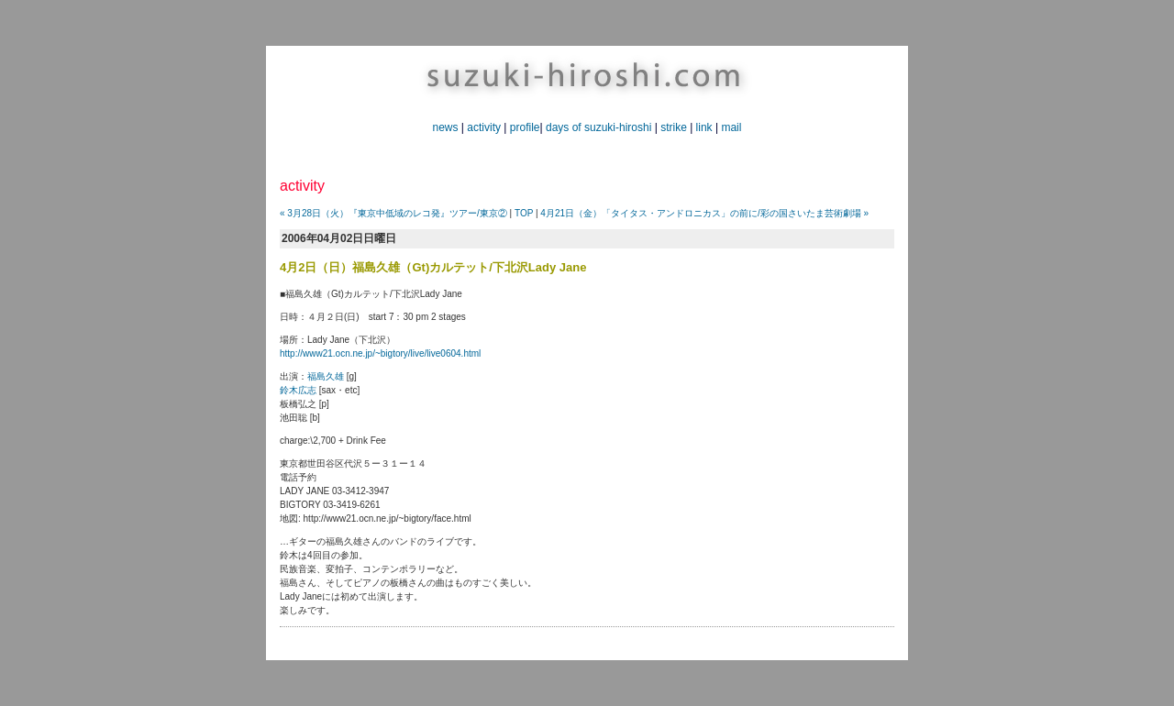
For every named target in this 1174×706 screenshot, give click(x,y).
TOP (524, 213)
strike (673, 127)
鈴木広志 (298, 390)
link (704, 127)
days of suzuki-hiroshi (598, 127)
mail (731, 127)
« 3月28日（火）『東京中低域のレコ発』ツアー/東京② (393, 213)
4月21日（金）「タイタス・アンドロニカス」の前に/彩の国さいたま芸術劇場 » (704, 213)
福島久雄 (325, 376)
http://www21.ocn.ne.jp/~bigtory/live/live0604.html (380, 353)
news (446, 127)
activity (484, 127)
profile (525, 127)
